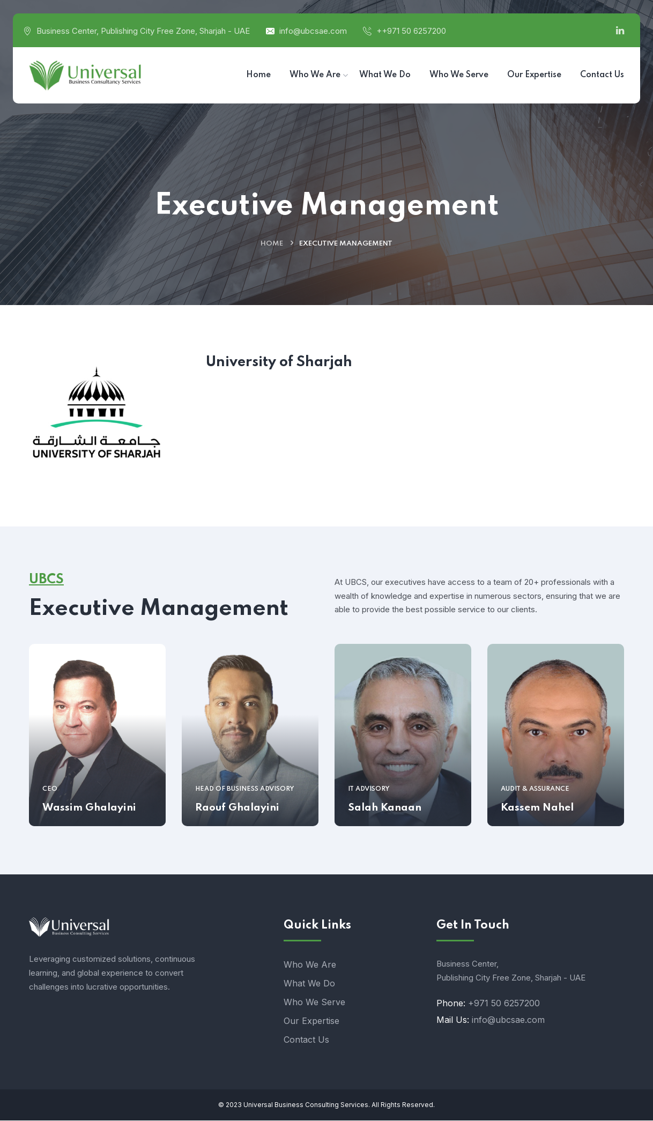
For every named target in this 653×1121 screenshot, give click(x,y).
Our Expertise (311, 1021)
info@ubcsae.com (313, 31)
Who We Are (310, 965)
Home (272, 243)
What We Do (309, 983)
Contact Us (306, 1040)
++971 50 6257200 (411, 31)
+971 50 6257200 (504, 1003)
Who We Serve (314, 1002)
